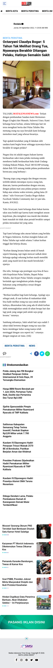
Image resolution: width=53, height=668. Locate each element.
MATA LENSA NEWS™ (26, 655)
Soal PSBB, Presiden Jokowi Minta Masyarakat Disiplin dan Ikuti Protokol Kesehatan (17, 582)
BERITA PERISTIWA (30, 11)
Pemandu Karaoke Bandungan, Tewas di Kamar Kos (17, 563)
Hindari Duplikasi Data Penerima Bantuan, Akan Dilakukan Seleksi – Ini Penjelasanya (18, 599)
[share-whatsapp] (47, 353)
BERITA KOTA (12, 11)
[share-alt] (31, 353)
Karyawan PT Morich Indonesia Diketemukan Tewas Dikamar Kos (18, 546)
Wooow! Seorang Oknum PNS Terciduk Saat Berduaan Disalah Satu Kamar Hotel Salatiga (18, 528)
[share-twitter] (42, 353)
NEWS (32, 345)
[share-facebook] (36, 353)
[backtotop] (26, 639)
